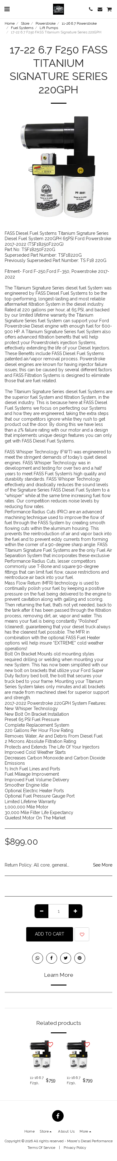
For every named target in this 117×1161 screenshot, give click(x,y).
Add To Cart (49, 933)
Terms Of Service (41, 1147)
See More (102, 864)
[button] (7, 9)
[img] (40, 1055)
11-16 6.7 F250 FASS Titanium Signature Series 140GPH (38, 1080)
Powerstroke (46, 23)
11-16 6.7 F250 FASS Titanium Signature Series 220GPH (75, 1080)
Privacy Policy (75, 1147)
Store (25, 23)
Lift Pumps (49, 28)
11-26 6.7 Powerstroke (79, 23)
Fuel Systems (22, 28)
